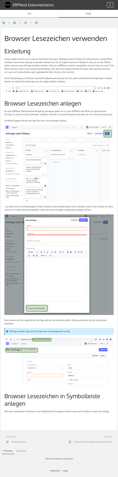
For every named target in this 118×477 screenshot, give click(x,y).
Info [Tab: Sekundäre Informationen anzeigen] (29, 13)
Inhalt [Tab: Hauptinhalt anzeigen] (88, 13)
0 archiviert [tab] (21, 451)
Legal (65, 470)
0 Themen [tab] (8, 451)
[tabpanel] (59, 458)
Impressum (55, 470)
